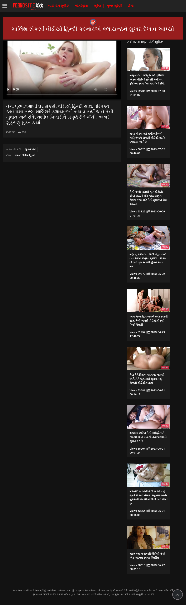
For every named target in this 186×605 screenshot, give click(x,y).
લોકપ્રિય (82, 6)
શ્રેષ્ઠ (98, 6)
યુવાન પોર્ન (30, 149)
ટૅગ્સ (131, 6)
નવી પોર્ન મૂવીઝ (59, 6)
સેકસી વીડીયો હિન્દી (25, 155)
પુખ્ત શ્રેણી (115, 6)
